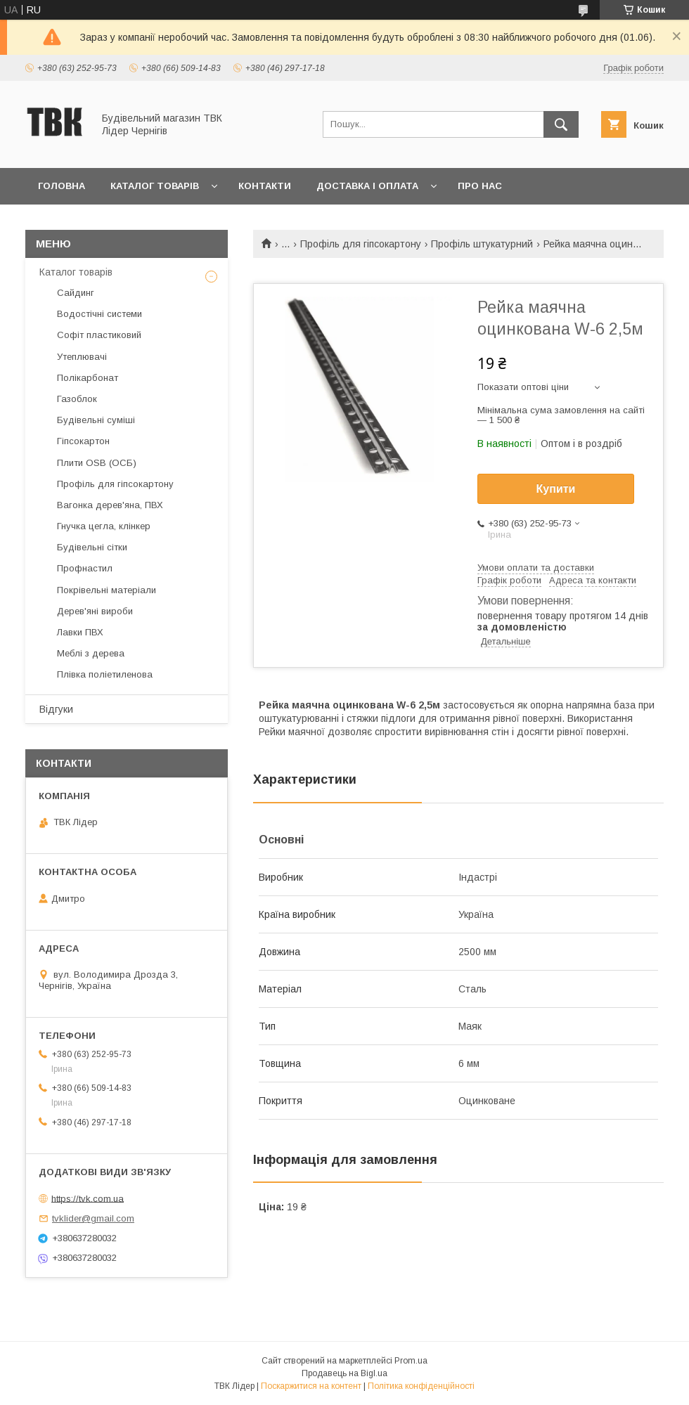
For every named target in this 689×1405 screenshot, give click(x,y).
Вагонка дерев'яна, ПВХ (110, 505)
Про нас (480, 186)
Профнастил (84, 568)
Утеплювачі (82, 356)
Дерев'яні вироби (95, 611)
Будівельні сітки (92, 547)
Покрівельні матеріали (106, 590)
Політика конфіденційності (421, 1386)
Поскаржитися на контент (311, 1386)
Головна (61, 186)
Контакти (264, 186)
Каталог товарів (154, 186)
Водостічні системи (99, 314)
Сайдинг (75, 292)
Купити (556, 489)
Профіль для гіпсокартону (360, 244)
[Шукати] (561, 124)
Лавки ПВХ (80, 632)
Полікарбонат (87, 378)
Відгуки (56, 709)
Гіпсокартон (83, 441)
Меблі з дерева (90, 653)
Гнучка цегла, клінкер (103, 526)
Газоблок (77, 399)
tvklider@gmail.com (93, 1218)
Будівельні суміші (96, 420)
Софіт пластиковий (99, 335)
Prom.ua (410, 1361)
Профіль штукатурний (482, 244)
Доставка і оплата (367, 186)
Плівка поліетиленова (105, 674)
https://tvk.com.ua (87, 1198)
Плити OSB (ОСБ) (96, 463)
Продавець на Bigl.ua (344, 1373)
